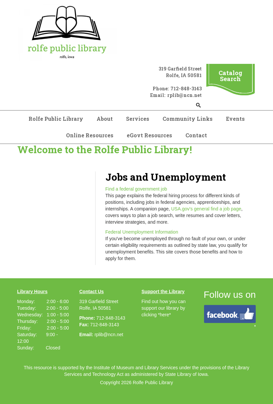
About (105, 118)
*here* (164, 314)
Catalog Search (230, 76)
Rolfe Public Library (56, 118)
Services (137, 118)
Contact (196, 135)
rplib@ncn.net (109, 334)
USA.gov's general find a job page (206, 208)
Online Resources (89, 135)
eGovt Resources (149, 135)
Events (235, 118)
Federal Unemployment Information (141, 232)
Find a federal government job (136, 189)
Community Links (188, 118)
